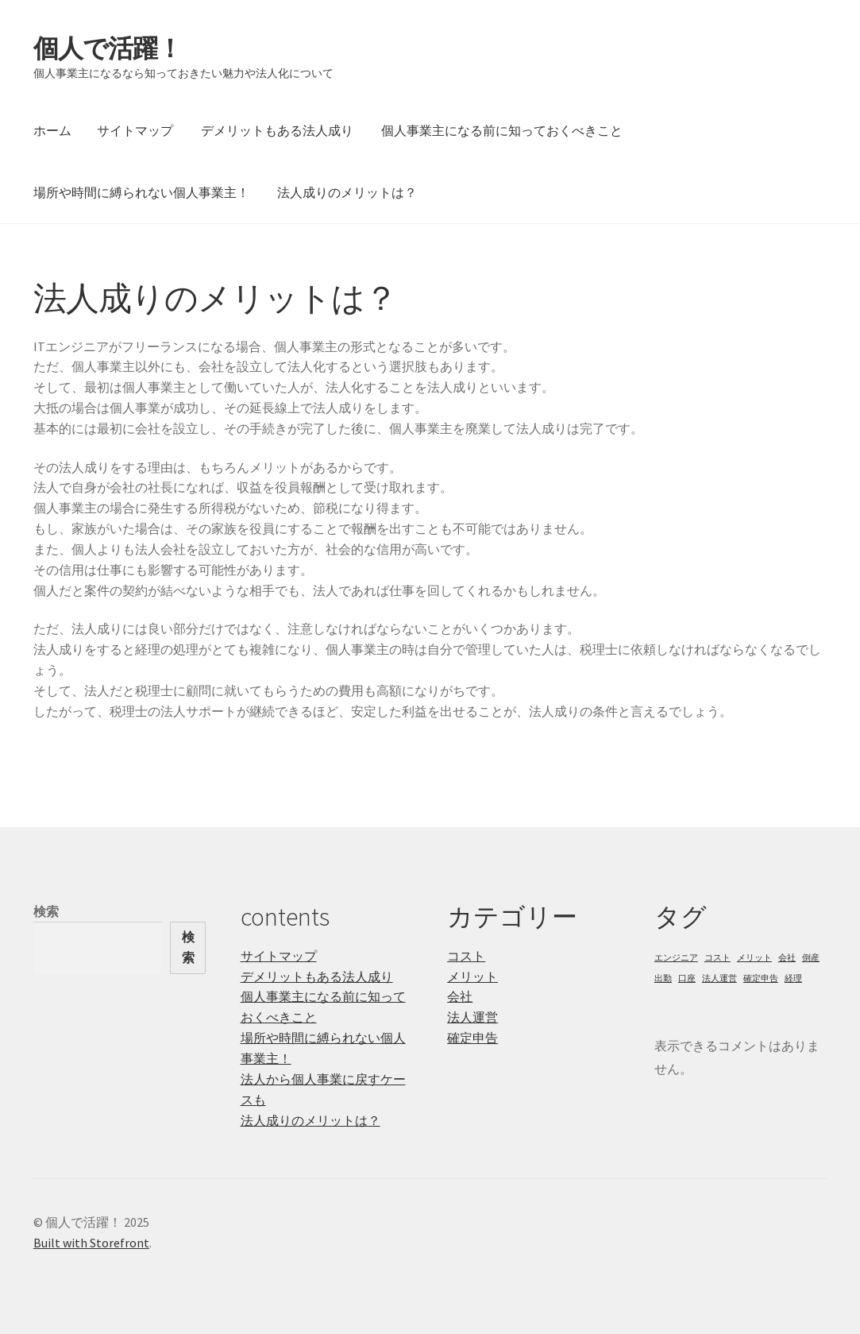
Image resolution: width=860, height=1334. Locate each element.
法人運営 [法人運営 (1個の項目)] (719, 978)
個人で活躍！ (107, 48)
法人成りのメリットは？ (347, 192)
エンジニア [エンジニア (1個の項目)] (676, 958)
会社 (459, 996)
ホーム (52, 130)
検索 (46, 911)
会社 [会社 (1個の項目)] (787, 958)
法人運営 (472, 1017)
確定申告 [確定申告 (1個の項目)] (760, 978)
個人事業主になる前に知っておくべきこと (502, 130)
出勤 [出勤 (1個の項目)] (663, 978)
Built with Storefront (91, 1243)
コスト (466, 956)
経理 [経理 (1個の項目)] (793, 978)
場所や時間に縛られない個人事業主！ (141, 192)
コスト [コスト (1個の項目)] (717, 958)
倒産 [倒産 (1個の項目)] (811, 958)
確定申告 (472, 1038)
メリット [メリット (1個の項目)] (754, 958)
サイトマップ (135, 130)
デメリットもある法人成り (277, 130)
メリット (472, 976)
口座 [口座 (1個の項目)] (687, 978)
